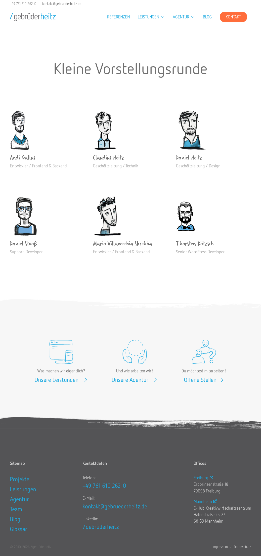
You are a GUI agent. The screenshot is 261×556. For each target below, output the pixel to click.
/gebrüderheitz (101, 526)
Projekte (19, 479)
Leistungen (23, 488)
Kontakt (233, 16)
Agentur (19, 498)
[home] (33, 17)
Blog (207, 16)
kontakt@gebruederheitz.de (61, 3)
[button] (151, 17)
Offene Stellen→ (204, 379)
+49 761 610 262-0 (23, 3)
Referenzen (118, 16)
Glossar (18, 528)
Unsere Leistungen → (61, 379)
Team (16, 508)
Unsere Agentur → (135, 379)
